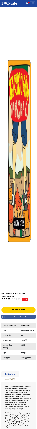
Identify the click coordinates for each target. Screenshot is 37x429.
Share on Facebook (14, 317)
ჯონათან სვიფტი (7, 296)
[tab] (10, 374)
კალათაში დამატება (18, 310)
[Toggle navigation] (32, 3)
